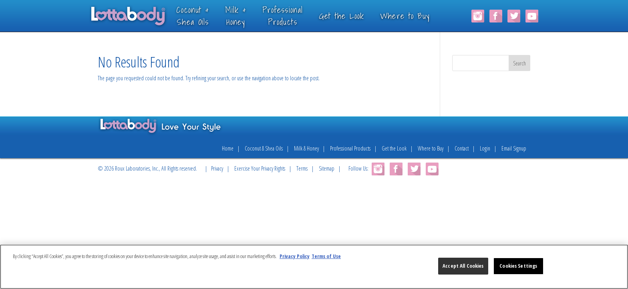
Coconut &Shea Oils (204, 15)
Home (227, 148)
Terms (302, 168)
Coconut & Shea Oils (264, 148)
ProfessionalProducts (294, 15)
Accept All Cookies (463, 265)
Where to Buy (417, 15)
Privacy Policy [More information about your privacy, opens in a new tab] (295, 256)
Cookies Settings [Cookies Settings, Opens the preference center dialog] (518, 265)
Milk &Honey (247, 15)
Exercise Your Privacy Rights (259, 168)
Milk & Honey (306, 148)
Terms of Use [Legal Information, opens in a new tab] (326, 256)
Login (485, 148)
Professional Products (350, 148)
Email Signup (513, 148)
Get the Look (353, 15)
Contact (462, 148)
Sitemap (326, 168)
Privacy (217, 168)
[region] (314, 266)
